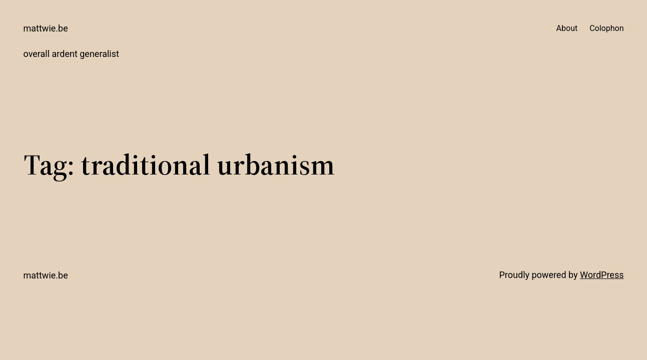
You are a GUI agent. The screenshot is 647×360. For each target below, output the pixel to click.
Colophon (606, 28)
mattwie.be (46, 28)
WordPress (601, 275)
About (567, 28)
